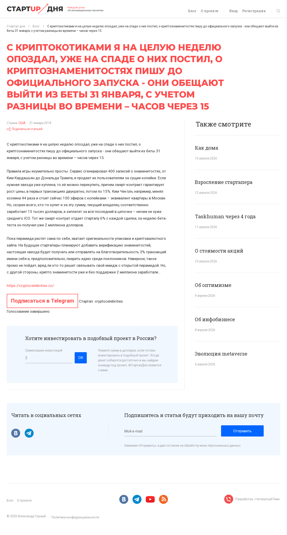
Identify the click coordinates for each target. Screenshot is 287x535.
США (22, 123)
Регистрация (254, 11)
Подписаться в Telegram (42, 301)
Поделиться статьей (24, 129)
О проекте (209, 11)
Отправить (242, 431)
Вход (233, 11)
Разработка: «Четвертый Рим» (257, 499)
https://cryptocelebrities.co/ (30, 285)
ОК (80, 357)
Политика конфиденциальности (75, 517)
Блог (192, 11)
